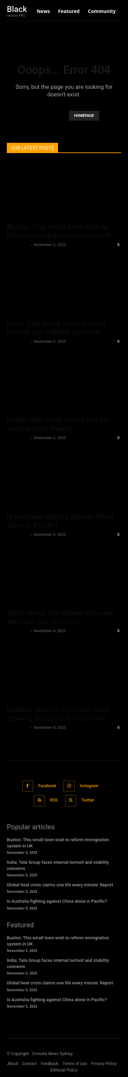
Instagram (89, 786)
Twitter (87, 800)
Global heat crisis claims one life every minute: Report (58, 424)
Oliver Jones (18, 244)
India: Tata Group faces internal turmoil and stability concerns (56, 327)
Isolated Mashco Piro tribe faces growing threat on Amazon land (58, 714)
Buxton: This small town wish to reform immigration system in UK (59, 231)
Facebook (47, 786)
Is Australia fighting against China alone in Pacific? (57, 901)
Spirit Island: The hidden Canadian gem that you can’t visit (61, 617)
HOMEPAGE (84, 115)
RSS (54, 800)
